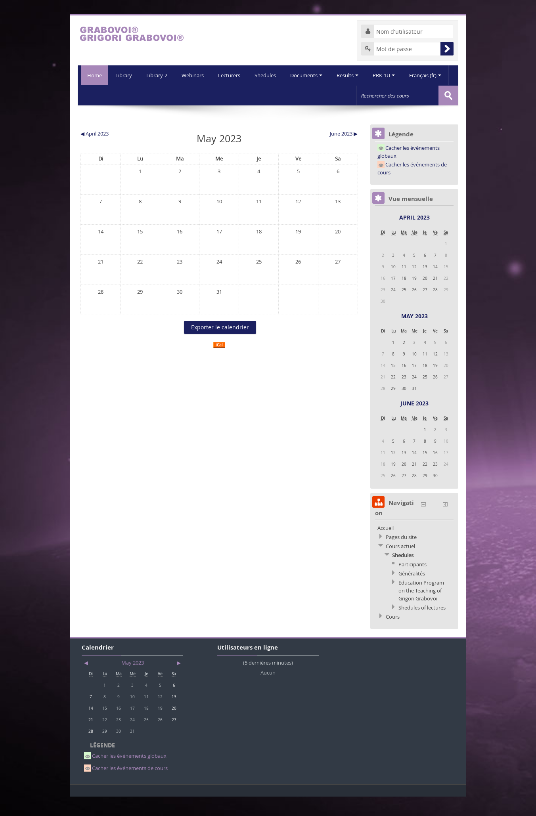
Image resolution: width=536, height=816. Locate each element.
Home (93, 75)
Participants (412, 583)
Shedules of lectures (422, 627)
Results (330, 95)
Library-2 (135, 95)
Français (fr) (409, 95)
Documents (288, 95)
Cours (393, 636)
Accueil (385, 547)
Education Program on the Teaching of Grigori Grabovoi (421, 609)
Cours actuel (400, 565)
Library (101, 95)
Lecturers (209, 95)
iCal (219, 364)
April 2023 (414, 237)
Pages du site (401, 556)
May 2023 (414, 335)
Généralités (411, 592)
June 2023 (414, 422)
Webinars (172, 95)
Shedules (246, 95)
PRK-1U (367, 95)
